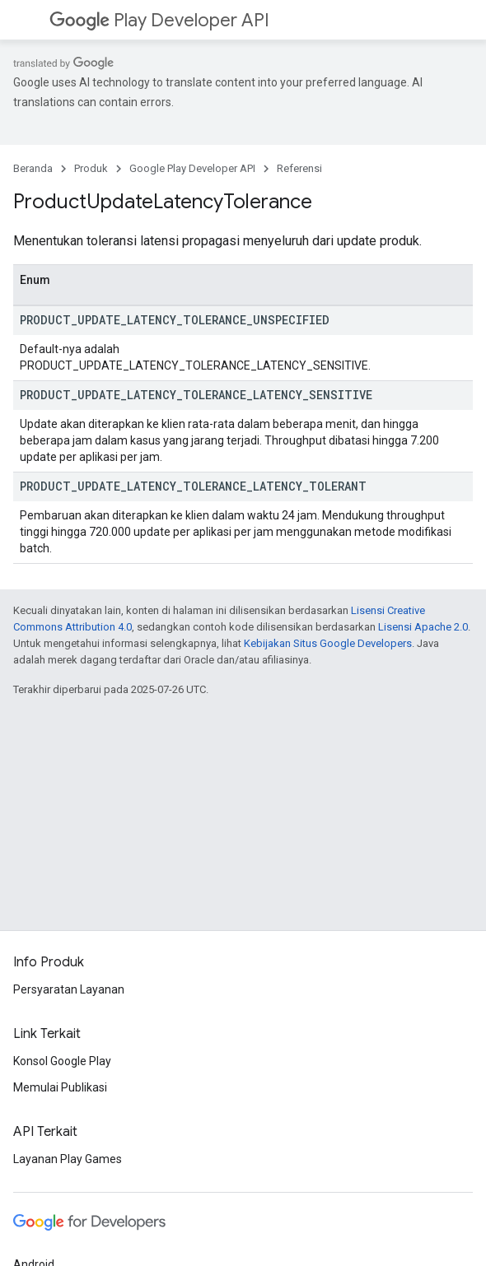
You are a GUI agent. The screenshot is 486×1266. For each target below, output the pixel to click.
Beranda (33, 168)
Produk (91, 168)
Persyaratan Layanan (68, 989)
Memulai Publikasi (60, 1087)
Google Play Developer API (192, 168)
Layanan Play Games (67, 1159)
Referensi (299, 168)
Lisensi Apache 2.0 (423, 627)
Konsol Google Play (62, 1061)
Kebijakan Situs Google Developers (328, 643)
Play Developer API (159, 20)
